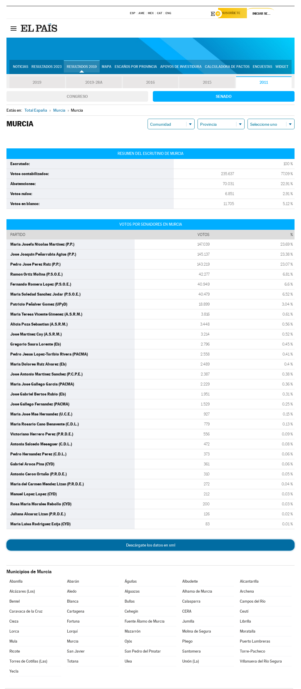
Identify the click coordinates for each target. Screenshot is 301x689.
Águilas (131, 582)
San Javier (76, 652)
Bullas (130, 602)
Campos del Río (252, 602)
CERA (186, 612)
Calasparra (191, 602)
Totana (72, 662)
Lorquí (72, 632)
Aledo (71, 592)
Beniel (14, 602)
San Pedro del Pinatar (143, 652)
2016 (150, 83)
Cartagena (75, 612)
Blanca (72, 602)
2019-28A (94, 83)
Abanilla (16, 582)
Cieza (14, 622)
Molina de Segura (196, 632)
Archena (247, 592)
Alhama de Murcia (197, 592)
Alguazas (132, 592)
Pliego (187, 642)
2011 (263, 83)
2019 (37, 83)
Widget (281, 68)
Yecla (14, 672)
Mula (13, 642)
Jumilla (188, 622)
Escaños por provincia (136, 68)
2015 (207, 83)
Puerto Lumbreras (255, 642)
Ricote (14, 652)
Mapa (106, 68)
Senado (224, 97)
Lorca (14, 632)
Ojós (128, 642)
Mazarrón (133, 632)
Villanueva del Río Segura (261, 662)
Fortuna (73, 622)
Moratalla (247, 632)
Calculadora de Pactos (227, 68)
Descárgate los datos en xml (150, 546)
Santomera (191, 652)
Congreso (77, 97)
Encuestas (262, 68)
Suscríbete (234, 14)
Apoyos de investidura (181, 68)
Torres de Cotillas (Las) (28, 662)
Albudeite (190, 582)
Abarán (73, 582)
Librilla (245, 622)
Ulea (128, 662)
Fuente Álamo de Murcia (145, 622)
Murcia (72, 642)
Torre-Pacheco (252, 652)
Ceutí (244, 612)
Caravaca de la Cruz (26, 612)
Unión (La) (190, 662)
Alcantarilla (249, 582)
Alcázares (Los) (22, 592)
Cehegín (131, 612)
